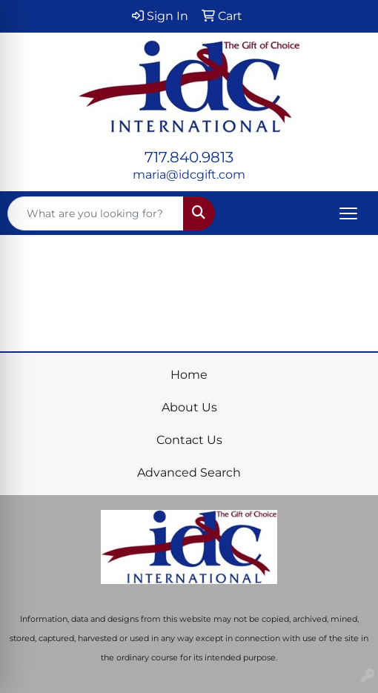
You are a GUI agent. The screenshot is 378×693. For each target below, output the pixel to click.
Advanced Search (189, 472)
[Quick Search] (95, 213)
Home (189, 375)
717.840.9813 (189, 157)
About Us (189, 407)
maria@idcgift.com (189, 175)
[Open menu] (348, 213)
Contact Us (189, 440)
